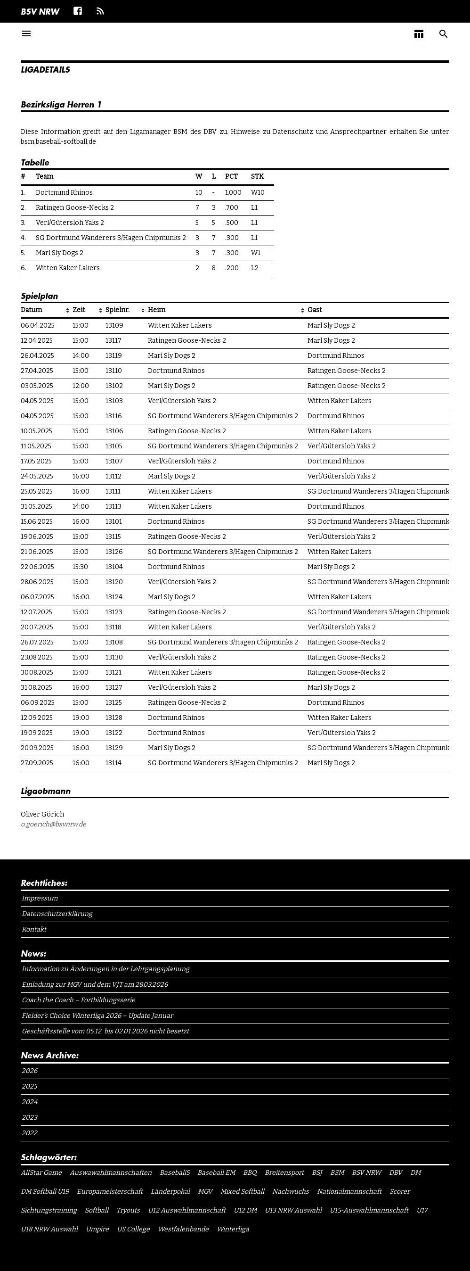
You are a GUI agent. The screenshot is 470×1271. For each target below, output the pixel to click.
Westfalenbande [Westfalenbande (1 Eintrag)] (183, 1229)
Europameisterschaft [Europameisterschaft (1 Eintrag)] (110, 1192)
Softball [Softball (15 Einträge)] (96, 1210)
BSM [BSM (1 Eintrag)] (337, 1173)
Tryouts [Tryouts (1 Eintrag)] (128, 1210)
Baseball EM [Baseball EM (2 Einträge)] (216, 1173)
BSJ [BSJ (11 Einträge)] (317, 1173)
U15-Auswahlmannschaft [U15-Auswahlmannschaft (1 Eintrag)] (369, 1210)
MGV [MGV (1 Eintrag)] (205, 1192)
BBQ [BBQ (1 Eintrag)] (250, 1173)
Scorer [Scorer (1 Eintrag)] (399, 1192)
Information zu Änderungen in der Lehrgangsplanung (105, 969)
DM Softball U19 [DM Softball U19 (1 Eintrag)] (45, 1192)
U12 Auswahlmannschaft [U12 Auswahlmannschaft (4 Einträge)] (187, 1210)
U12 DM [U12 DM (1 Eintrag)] (245, 1210)
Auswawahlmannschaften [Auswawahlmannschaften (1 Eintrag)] (111, 1173)
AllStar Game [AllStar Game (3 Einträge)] (41, 1173)
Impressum (39, 898)
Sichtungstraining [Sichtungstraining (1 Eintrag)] (49, 1210)
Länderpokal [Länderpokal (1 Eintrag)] (170, 1192)
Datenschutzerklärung (57, 914)
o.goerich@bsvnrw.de (53, 824)
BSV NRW (40, 11)
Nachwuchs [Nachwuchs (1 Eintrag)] (290, 1192)
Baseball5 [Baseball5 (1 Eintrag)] (174, 1173)
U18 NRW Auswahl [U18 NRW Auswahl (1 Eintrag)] (49, 1229)
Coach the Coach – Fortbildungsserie (78, 1000)
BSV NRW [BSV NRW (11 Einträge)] (366, 1173)
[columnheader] (47, 310)
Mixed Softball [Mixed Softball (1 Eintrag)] (242, 1192)
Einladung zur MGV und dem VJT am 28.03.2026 (95, 985)
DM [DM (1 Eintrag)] (415, 1173)
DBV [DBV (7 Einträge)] (395, 1173)
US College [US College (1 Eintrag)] (133, 1229)
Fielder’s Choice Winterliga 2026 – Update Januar (97, 1016)
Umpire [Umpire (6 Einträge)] (97, 1229)
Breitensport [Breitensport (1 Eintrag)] (284, 1173)
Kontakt (34, 929)
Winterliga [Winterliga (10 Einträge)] (233, 1229)
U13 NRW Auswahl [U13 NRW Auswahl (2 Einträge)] (293, 1210)
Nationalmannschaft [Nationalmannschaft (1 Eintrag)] (349, 1192)
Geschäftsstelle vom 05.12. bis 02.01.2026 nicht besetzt (105, 1031)
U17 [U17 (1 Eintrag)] (421, 1210)
